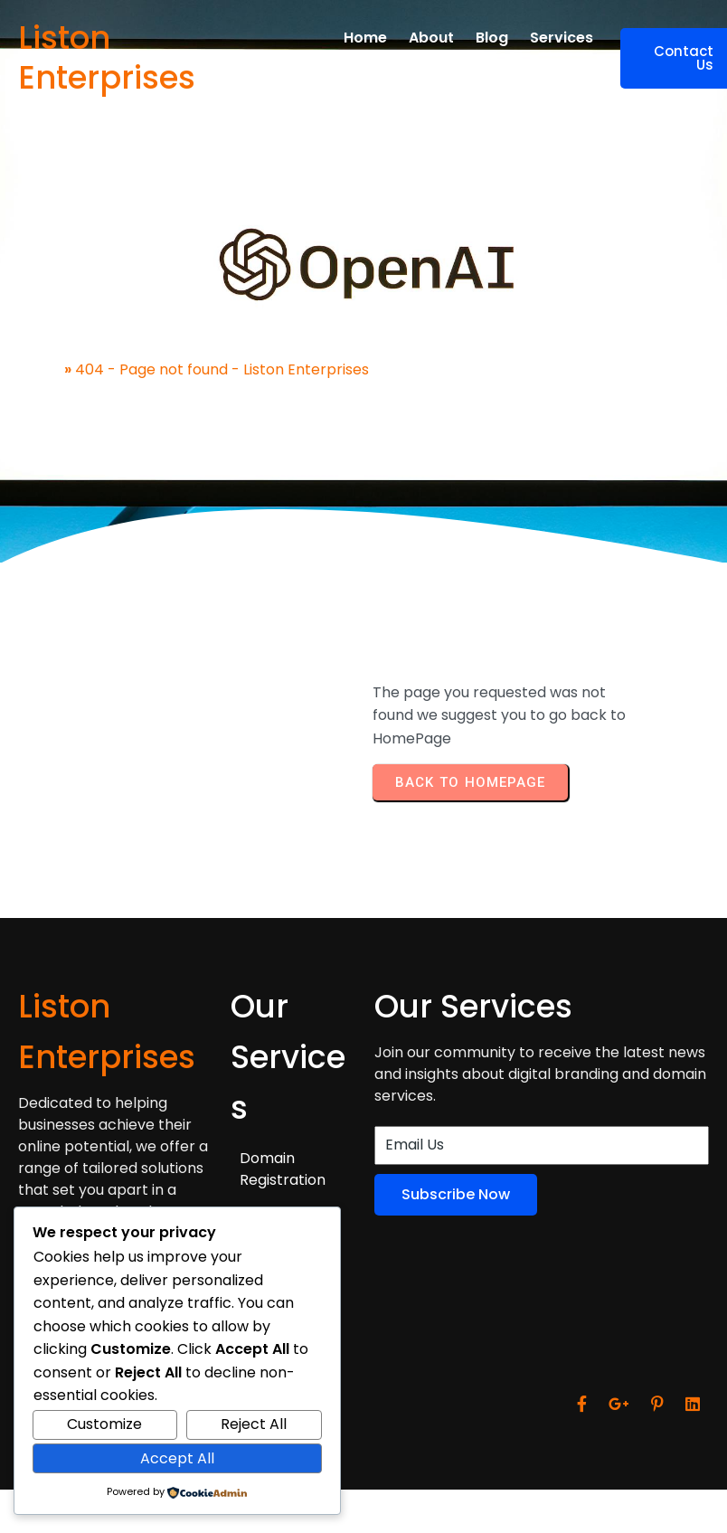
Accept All (177, 1458)
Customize (104, 1424)
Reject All (254, 1424)
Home (39, 369)
